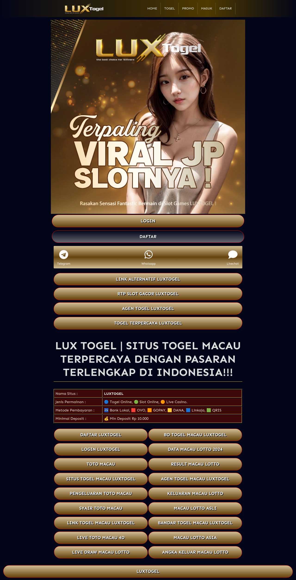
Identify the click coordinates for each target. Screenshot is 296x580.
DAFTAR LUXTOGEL (100, 434)
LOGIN (148, 221)
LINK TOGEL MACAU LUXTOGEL (100, 522)
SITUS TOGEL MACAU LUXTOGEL (100, 479)
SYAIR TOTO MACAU (100, 508)
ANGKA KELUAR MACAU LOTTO (195, 552)
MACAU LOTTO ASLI (195, 508)
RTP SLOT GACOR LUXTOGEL (148, 293)
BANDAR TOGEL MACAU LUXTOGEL (195, 522)
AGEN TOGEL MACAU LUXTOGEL (195, 479)
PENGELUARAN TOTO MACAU (101, 493)
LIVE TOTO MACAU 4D (100, 537)
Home (152, 8)
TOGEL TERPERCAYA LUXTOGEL (148, 323)
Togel (169, 8)
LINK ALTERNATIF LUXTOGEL (148, 279)
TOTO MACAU (101, 464)
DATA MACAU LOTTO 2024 (195, 449)
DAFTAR (148, 236)
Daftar (225, 8)
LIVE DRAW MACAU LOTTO (101, 552)
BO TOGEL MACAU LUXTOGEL (195, 434)
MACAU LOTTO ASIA (195, 537)
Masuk (206, 8)
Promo (188, 8)
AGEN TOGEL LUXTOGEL (148, 308)
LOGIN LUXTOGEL (101, 449)
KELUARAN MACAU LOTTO (195, 493)
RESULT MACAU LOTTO (195, 464)
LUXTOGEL (113, 393)
